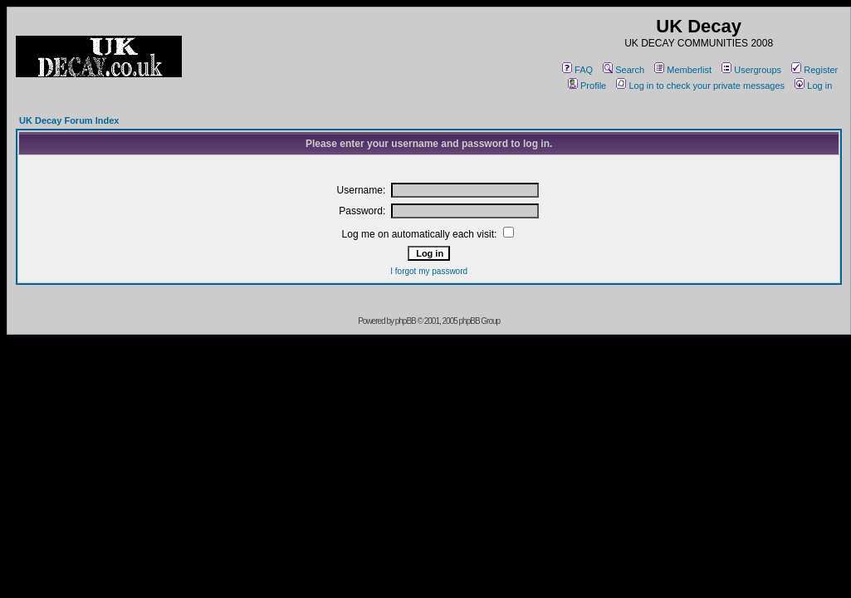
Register (814, 70)
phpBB (405, 321)
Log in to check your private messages (700, 86)
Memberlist (683, 70)
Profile (587, 86)
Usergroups (751, 70)
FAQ (577, 70)
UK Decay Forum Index (69, 120)
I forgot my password (428, 271)
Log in (813, 86)
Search (623, 70)
